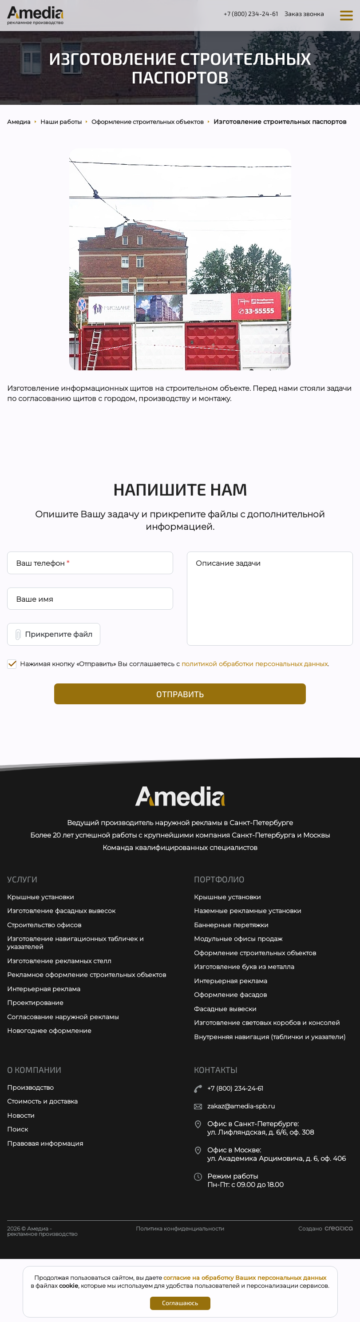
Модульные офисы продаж (239, 989)
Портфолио (220, 926)
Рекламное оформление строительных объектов (73, 1031)
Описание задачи (228, 595)
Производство (31, 1151)
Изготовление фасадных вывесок (64, 959)
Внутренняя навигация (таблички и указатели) (255, 1095)
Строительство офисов (45, 974)
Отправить (180, 733)
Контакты (217, 1133)
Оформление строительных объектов (258, 1003)
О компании (35, 1133)
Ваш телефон (43, 595)
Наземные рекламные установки (250, 959)
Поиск (17, 1195)
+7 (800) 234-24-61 (238, 15)
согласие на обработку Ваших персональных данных (244, 1277)
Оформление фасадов (232, 1047)
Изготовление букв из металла (247, 1018)
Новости (21, 1181)
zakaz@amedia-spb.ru (244, 1169)
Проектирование (36, 1064)
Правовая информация (47, 1210)
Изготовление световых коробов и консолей (270, 1076)
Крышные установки (42, 945)
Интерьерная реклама (45, 1050)
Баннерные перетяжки (233, 974)
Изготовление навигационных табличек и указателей (79, 993)
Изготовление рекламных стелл (61, 1012)
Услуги (22, 926)
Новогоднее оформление (50, 1094)
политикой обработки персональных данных (255, 702)
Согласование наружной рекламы (65, 1079)
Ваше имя (35, 633)
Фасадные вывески (227, 1062)
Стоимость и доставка (44, 1166)
